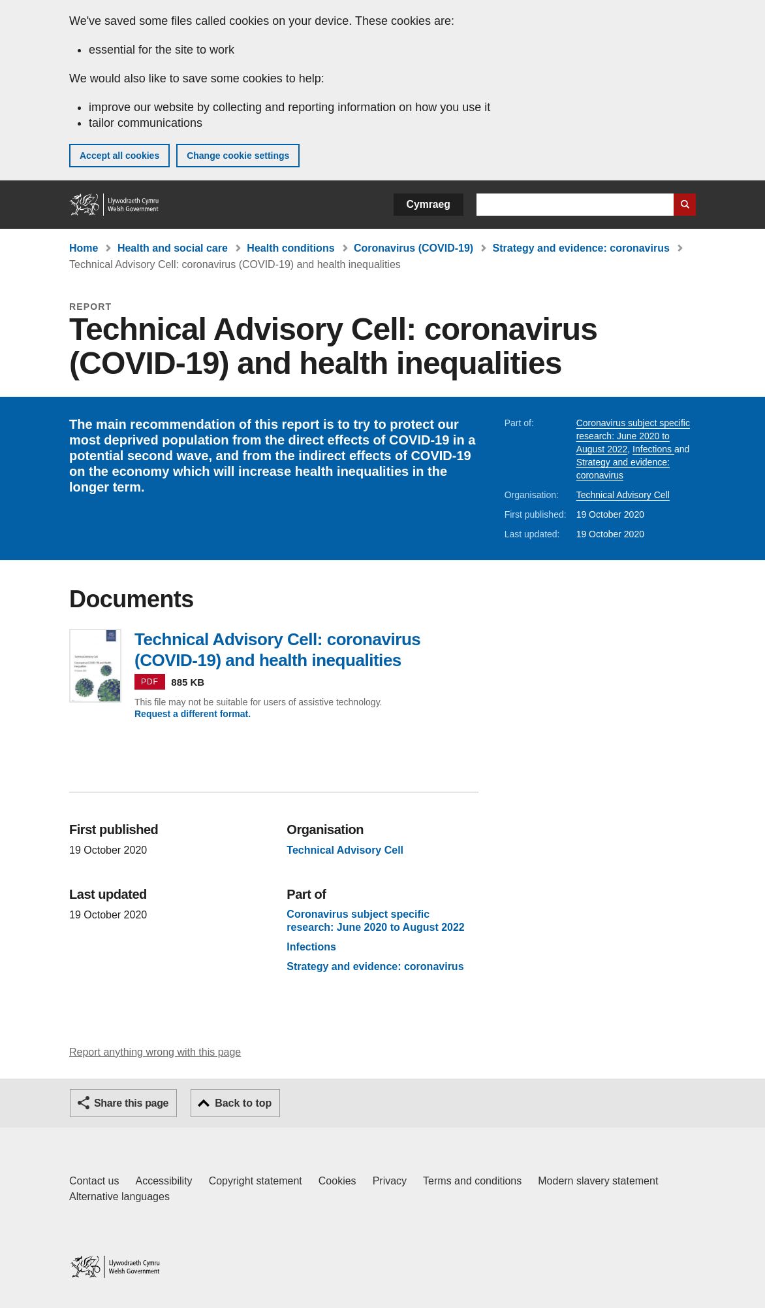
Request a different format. (192, 714)
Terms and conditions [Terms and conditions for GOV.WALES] (472, 1180)
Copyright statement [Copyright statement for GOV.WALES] (255, 1180)
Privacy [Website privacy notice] (390, 1180)
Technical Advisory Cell (623, 495)
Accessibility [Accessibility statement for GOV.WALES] (163, 1180)
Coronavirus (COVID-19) (413, 248)
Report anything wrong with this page (155, 1052)
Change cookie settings (238, 155)
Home (83, 248)
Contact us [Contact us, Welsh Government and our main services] (94, 1180)
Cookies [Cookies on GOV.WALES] (337, 1180)
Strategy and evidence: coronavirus (581, 248)
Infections (653, 449)
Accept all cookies (119, 155)
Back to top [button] (243, 1103)
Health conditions (290, 248)
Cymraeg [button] (428, 204)
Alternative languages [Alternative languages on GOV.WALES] (119, 1196)
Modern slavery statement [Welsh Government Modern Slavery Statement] (598, 1180)
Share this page (131, 1103)
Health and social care (172, 248)
